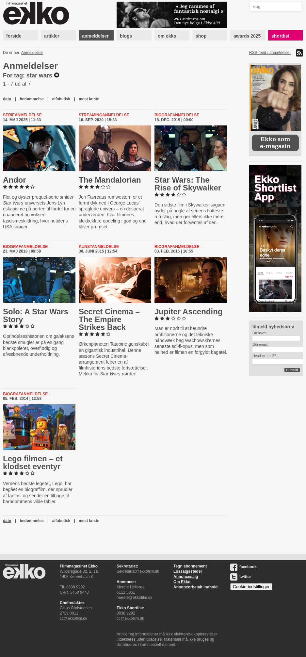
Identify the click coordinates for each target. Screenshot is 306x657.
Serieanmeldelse (22, 115)
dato (7, 99)
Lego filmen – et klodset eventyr (33, 462)
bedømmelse (31, 99)
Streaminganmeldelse (104, 115)
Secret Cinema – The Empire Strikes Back (109, 319)
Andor (14, 179)
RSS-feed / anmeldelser (270, 52)
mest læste (89, 99)
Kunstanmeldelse (99, 246)
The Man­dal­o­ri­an (110, 179)
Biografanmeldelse (176, 115)
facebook (243, 567)
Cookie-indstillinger (251, 586)
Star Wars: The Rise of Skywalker (187, 183)
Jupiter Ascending (188, 311)
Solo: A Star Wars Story (35, 315)
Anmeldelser (32, 52)
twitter (240, 576)
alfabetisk (61, 99)
